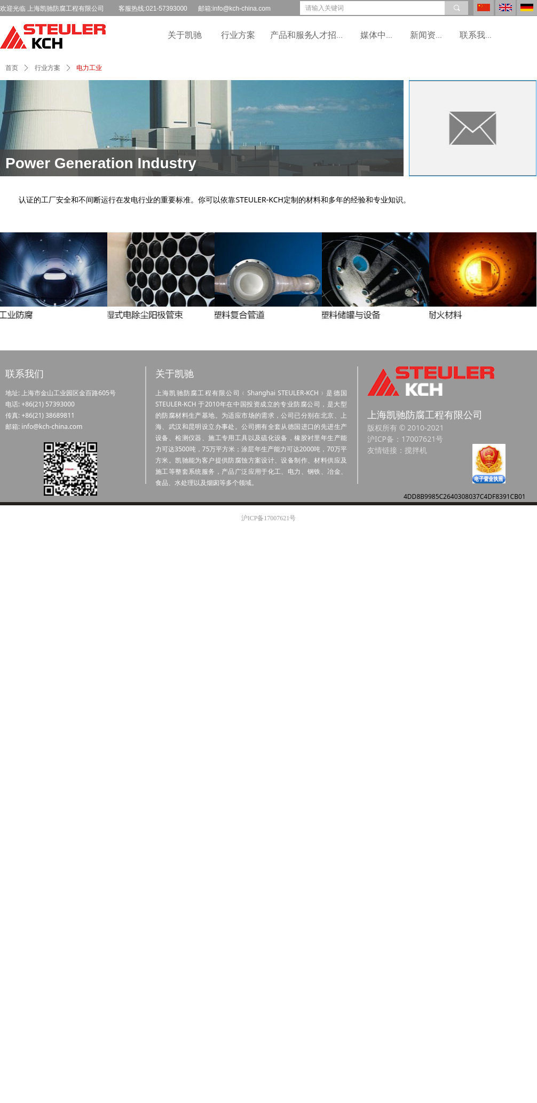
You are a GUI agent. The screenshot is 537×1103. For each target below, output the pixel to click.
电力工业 (89, 68)
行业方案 (238, 35)
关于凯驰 (185, 35)
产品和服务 (291, 35)
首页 (11, 68)
